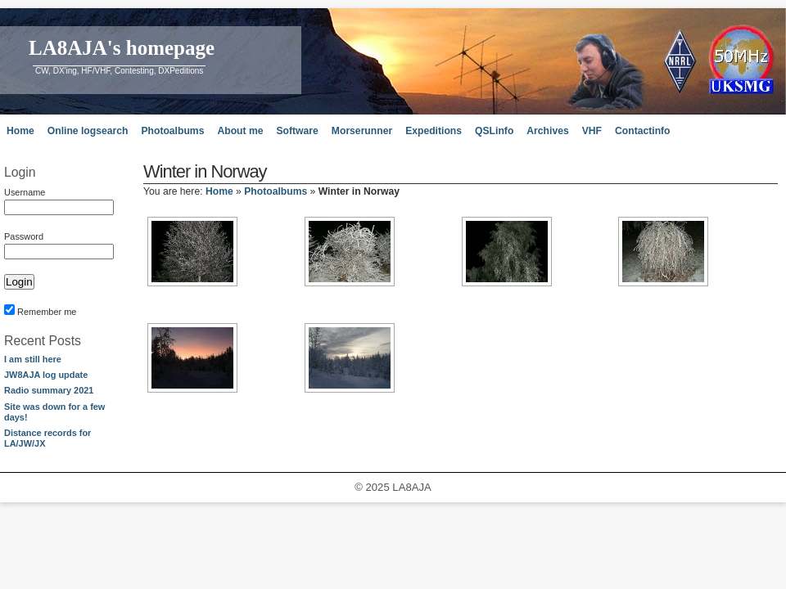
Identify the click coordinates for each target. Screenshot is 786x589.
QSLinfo (494, 131)
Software (297, 131)
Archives (547, 131)
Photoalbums (172, 131)
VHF (592, 131)
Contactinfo (643, 131)
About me (240, 131)
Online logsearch (88, 131)
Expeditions (433, 131)
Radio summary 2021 (48, 390)
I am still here (32, 359)
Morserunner (362, 131)
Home (20, 131)
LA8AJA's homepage (122, 48)
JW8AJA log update (46, 375)
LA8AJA (411, 487)
